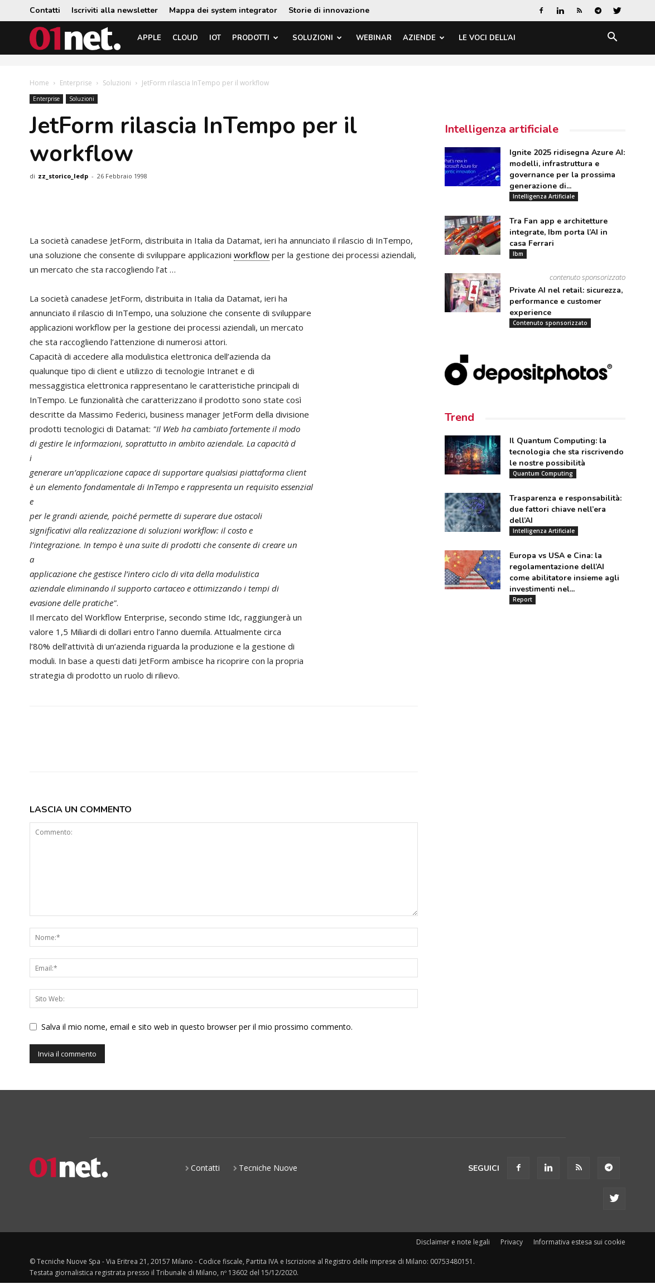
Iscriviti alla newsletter (114, 10)
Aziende (424, 38)
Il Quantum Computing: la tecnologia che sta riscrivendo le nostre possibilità (566, 451)
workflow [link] (251, 254)
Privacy (511, 1242)
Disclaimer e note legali (453, 1242)
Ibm (518, 254)
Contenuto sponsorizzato (550, 323)
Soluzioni (317, 38)
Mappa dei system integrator (223, 10)
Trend (459, 417)
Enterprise (76, 83)
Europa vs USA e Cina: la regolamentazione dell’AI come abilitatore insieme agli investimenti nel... (564, 572)
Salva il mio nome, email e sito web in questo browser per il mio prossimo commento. (197, 1026)
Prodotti (255, 38)
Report (522, 599)
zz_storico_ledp (63, 176)
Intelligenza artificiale (501, 129)
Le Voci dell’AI (487, 38)
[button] (612, 38)
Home (39, 83)
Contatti (45, 10)
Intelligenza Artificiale (544, 196)
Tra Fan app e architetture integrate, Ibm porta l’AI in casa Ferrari (558, 232)
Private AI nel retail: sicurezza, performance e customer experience (566, 301)
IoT (215, 38)
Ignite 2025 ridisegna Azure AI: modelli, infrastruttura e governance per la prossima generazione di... (567, 169)
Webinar (374, 38)
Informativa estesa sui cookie (579, 1242)
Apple (149, 38)
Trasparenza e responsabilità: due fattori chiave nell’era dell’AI (565, 509)
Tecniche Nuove (268, 1167)
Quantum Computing (543, 473)
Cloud (185, 38)
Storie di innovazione (328, 10)
